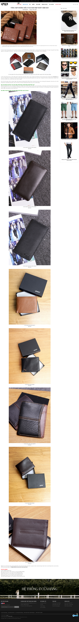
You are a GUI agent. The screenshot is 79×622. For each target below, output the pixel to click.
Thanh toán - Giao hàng (68, 604)
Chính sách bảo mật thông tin (29, 612)
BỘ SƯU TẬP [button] (25, 4)
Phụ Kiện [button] (38, 4)
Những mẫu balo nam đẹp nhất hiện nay (69, 58)
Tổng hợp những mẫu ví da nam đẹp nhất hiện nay (30, 8)
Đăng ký (16, 606)
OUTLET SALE (58, 4)
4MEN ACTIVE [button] (44, 4)
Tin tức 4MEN (42, 607)
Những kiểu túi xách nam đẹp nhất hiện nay (69, 45)
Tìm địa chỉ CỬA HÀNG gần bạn (26, 605)
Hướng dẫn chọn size (56, 604)
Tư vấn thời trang (4, 612)
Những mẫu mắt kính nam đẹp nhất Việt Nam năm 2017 (69, 78)
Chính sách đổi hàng (68, 605)
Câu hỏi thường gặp (56, 605)
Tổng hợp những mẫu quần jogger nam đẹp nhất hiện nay (69, 99)
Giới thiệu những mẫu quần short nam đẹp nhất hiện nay (69, 119)
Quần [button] (33, 4)
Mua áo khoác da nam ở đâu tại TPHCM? (69, 139)
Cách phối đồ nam (11, 612)
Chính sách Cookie (39, 612)
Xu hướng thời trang (19, 612)
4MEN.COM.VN (11, 618)
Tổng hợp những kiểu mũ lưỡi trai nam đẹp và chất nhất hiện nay (69, 31)
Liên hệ (41, 604)
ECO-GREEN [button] (51, 4)
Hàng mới (19, 4)
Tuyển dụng (42, 605)
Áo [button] (30, 4)
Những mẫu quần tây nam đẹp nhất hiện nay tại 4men (69, 160)
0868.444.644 (26, 604)
